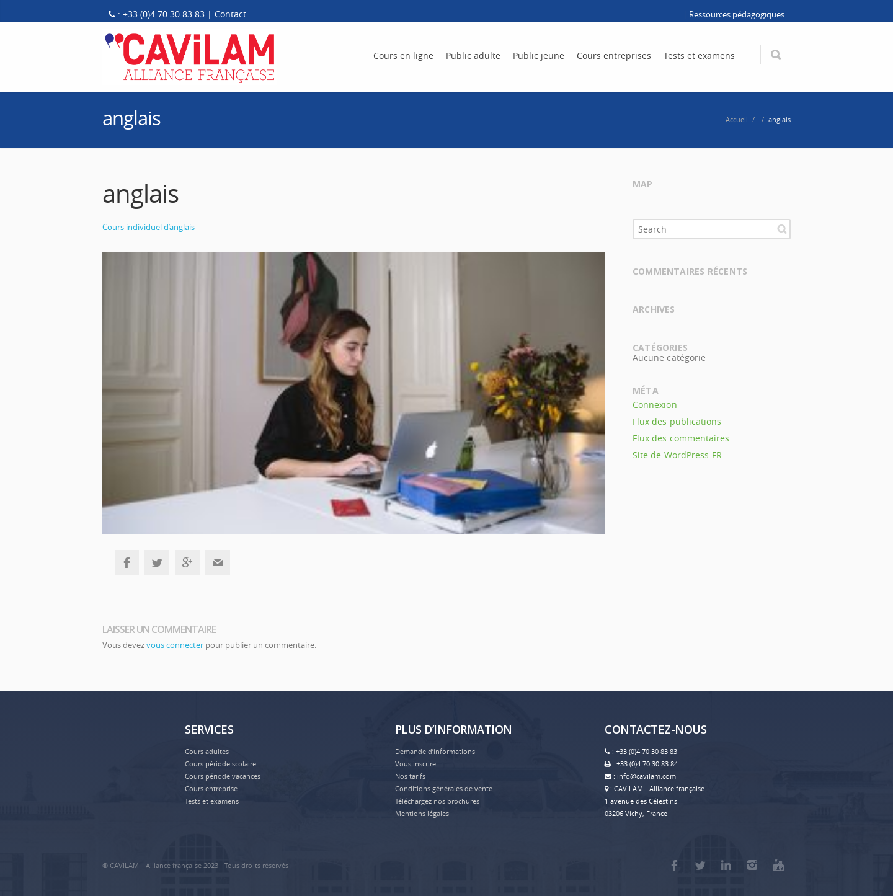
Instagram (752, 865)
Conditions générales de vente (443, 788)
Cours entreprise (211, 788)
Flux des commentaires (681, 438)
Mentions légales (422, 813)
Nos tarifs (410, 776)
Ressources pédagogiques (736, 14)
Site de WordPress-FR (677, 455)
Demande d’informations (435, 751)
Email (217, 562)
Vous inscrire (415, 763)
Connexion (655, 404)
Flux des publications (677, 421)
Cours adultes (207, 751)
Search (782, 228)
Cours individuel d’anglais (148, 227)
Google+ (187, 562)
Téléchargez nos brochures (437, 800)
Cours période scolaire (220, 763)
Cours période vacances (222, 776)
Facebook (126, 562)
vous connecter (174, 644)
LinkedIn (726, 865)
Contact (230, 14)
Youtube (778, 865)
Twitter (156, 562)
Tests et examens (212, 800)
